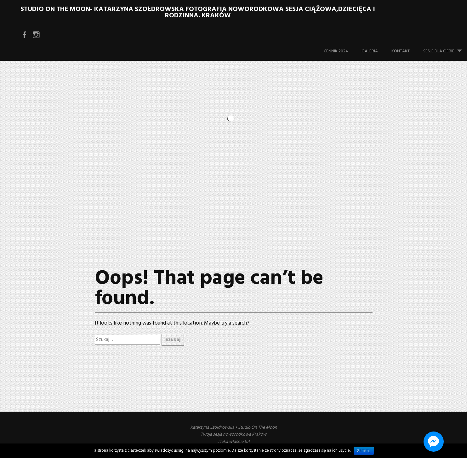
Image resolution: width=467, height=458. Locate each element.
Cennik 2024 (336, 51)
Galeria (370, 51)
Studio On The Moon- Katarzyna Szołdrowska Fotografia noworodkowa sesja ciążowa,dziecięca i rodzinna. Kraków (197, 12)
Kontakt (400, 51)
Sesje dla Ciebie (445, 48)
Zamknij (363, 451)
